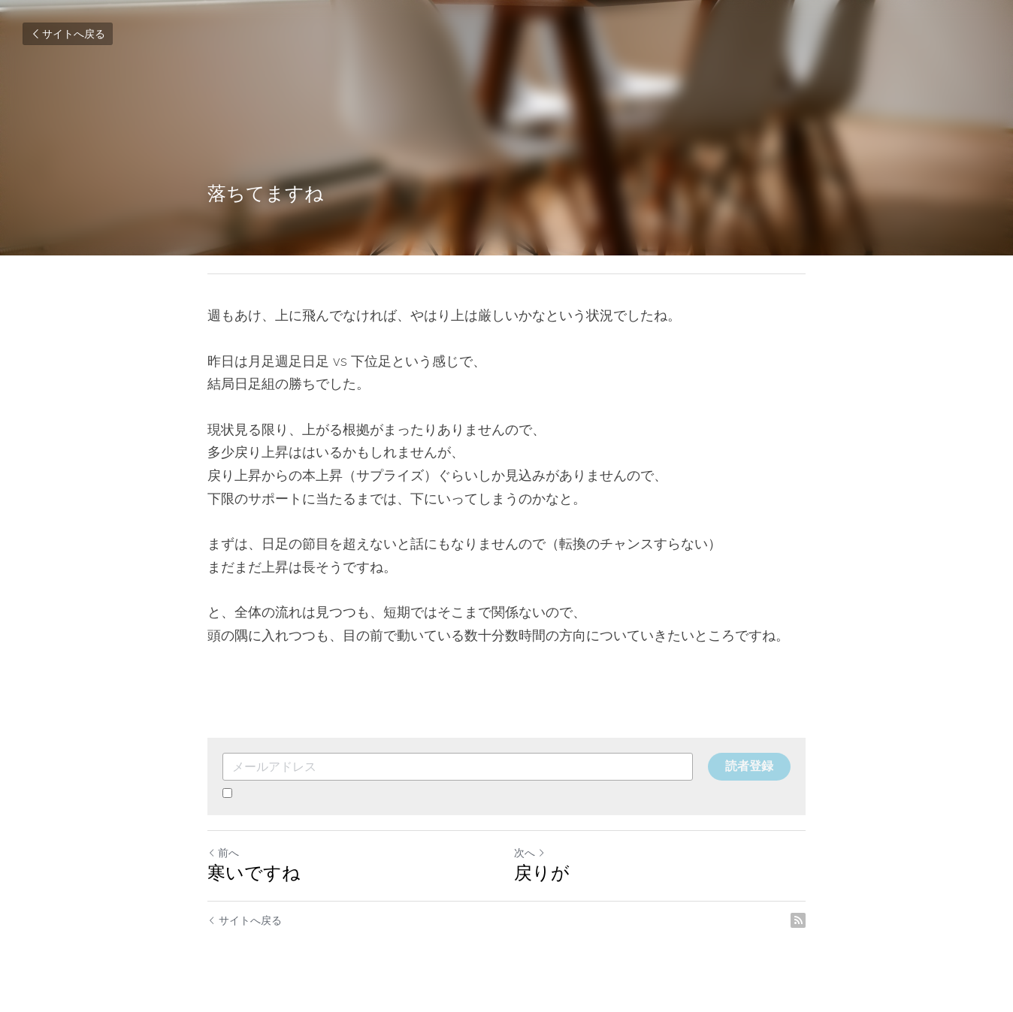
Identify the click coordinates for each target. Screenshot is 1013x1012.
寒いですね (254, 873)
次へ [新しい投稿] (530, 853)
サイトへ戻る (67, 34)
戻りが (542, 873)
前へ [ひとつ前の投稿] (223, 853)
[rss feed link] (798, 920)
